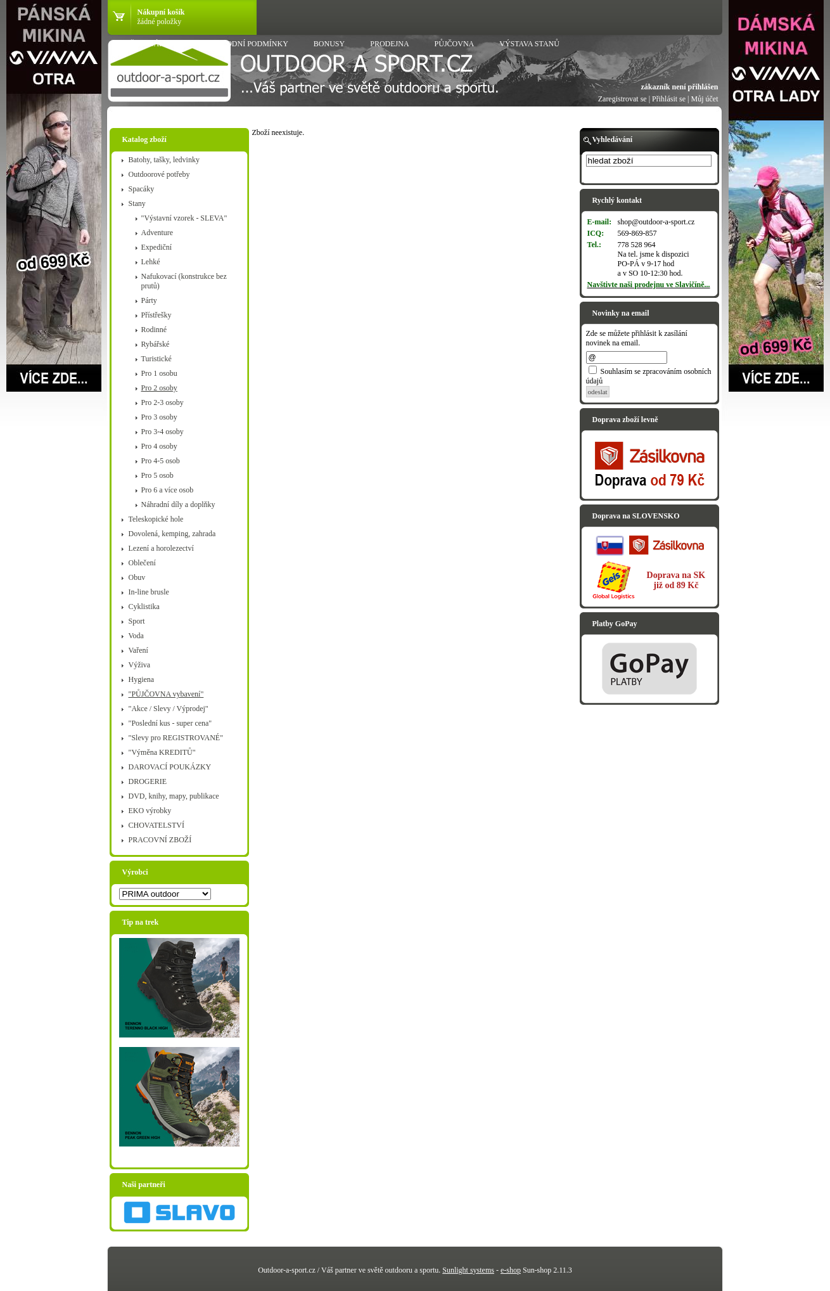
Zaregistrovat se (622, 98)
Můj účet (704, 98)
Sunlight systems (468, 1270)
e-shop (511, 1270)
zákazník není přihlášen (679, 86)
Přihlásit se (669, 98)
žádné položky (159, 21)
